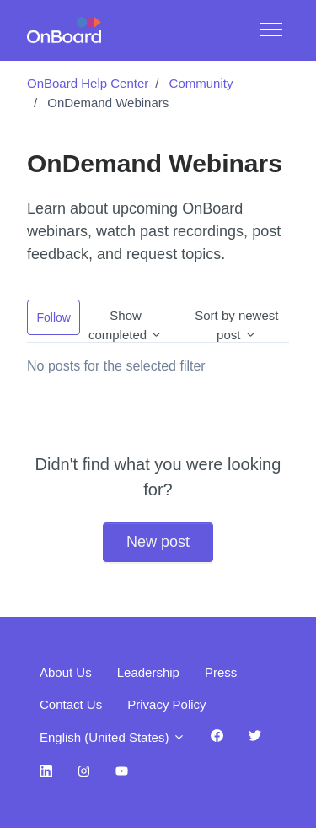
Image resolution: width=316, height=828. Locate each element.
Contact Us (71, 704)
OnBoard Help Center (87, 83)
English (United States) (112, 737)
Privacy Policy (166, 704)
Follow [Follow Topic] (54, 317)
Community (201, 83)
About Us (66, 672)
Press (221, 672)
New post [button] (158, 541)
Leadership (148, 672)
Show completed (125, 321)
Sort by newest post (236, 321)
